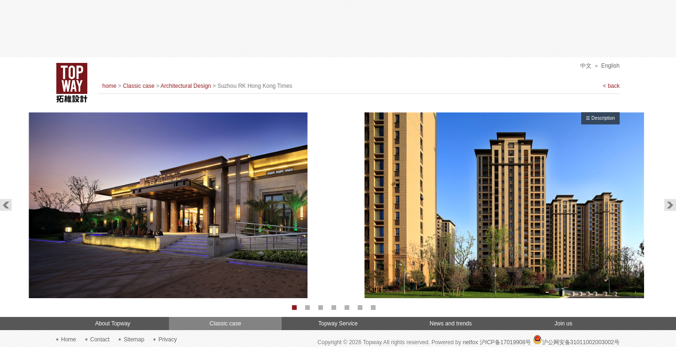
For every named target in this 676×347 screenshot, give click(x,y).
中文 (586, 65)
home (109, 86)
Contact (99, 339)
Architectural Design (186, 86)
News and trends (451, 323)
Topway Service (338, 323)
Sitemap (133, 339)
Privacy (167, 339)
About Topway (112, 323)
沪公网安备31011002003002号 (576, 342)
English (610, 65)
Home (68, 339)
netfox (470, 342)
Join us (563, 323)
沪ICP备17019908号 (505, 342)
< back (611, 86)
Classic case (138, 86)
